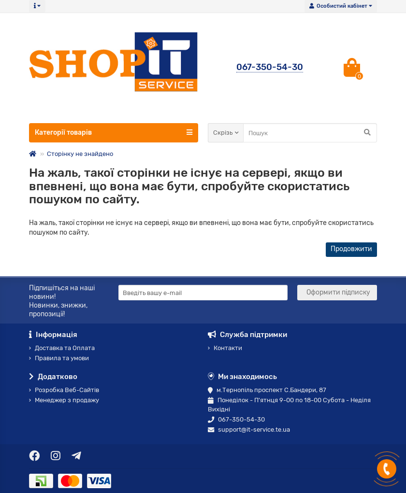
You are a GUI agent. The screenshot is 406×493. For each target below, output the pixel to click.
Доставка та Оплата (62, 348)
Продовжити (351, 249)
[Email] (203, 292)
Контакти (225, 348)
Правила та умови (59, 358)
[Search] (310, 132)
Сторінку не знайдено (80, 153)
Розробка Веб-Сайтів (64, 390)
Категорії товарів (113, 132)
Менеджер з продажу (64, 400)
